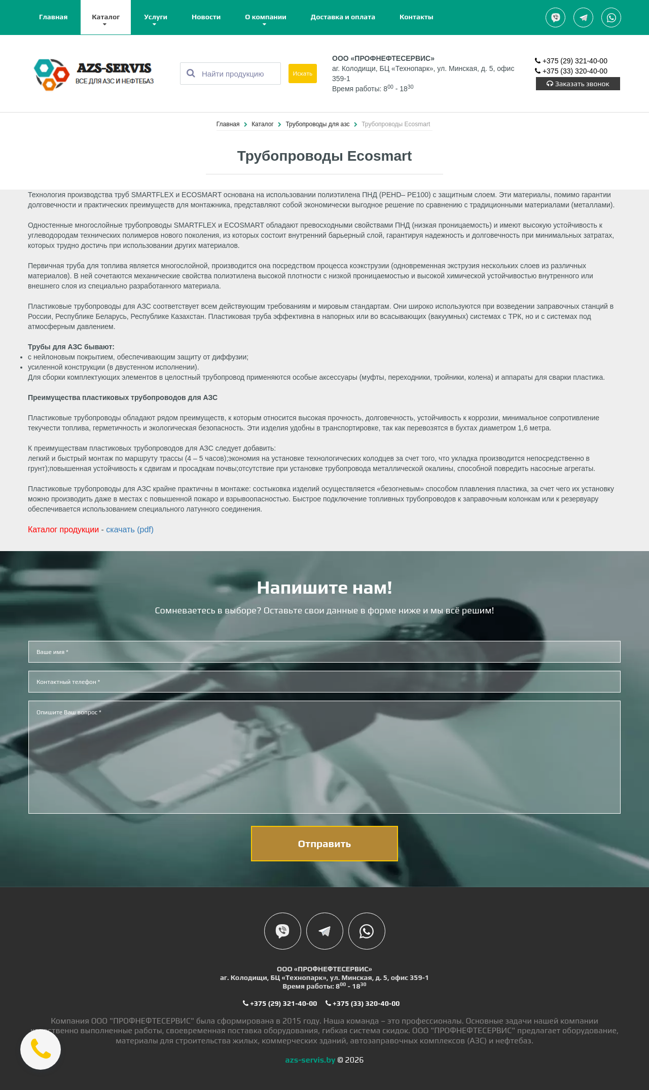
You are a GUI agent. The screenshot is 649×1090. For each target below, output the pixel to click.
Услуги (155, 17)
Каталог (106, 17)
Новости (206, 17)
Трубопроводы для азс (318, 124)
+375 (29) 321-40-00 (571, 61)
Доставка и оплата (343, 17)
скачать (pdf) (130, 529)
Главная (53, 17)
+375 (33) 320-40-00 (571, 71)
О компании (265, 17)
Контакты (417, 17)
